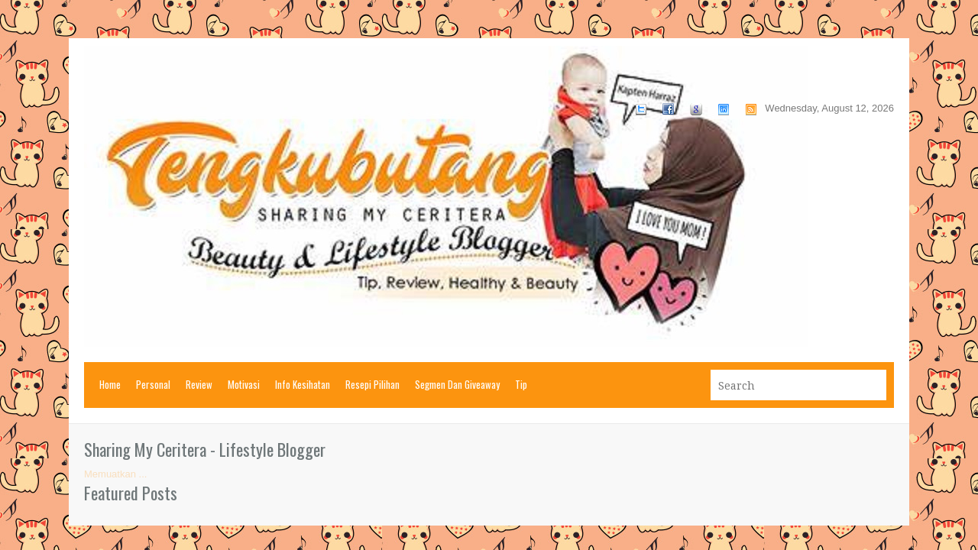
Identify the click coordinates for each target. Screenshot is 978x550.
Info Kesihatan (302, 384)
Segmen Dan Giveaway (457, 384)
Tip (521, 384)
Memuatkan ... (115, 474)
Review (199, 384)
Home (110, 384)
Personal (153, 384)
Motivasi (244, 384)
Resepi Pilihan (372, 384)
